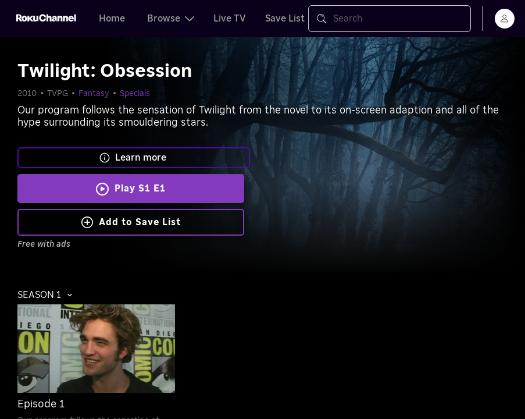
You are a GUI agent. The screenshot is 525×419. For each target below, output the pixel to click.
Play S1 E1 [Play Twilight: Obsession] (140, 188)
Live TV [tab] (229, 18)
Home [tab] (112, 18)
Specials (135, 94)
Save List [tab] (285, 18)
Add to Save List (131, 222)
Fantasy (93, 94)
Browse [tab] (170, 18)
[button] (47, 295)
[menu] (505, 19)
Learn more (132, 158)
